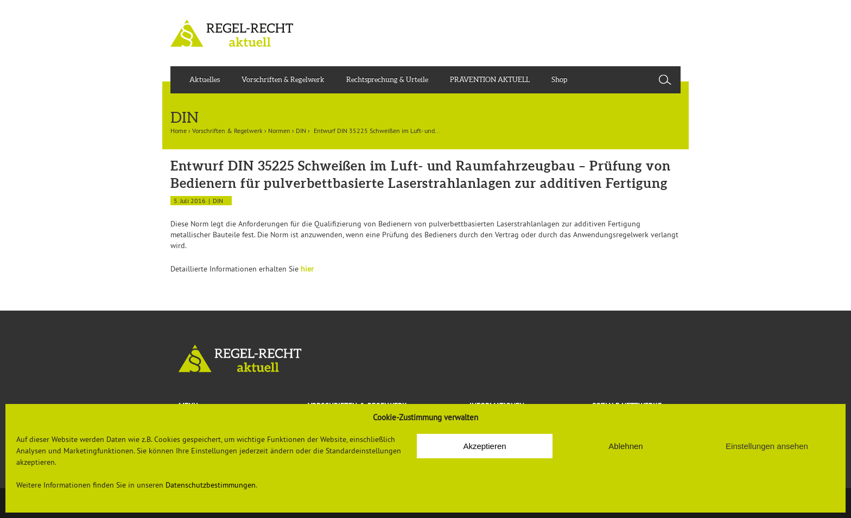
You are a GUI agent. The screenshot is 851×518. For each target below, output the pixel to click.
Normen (279, 131)
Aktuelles (204, 79)
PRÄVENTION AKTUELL (490, 79)
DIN (301, 131)
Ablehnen (625, 446)
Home (178, 131)
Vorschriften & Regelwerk (283, 79)
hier (307, 269)
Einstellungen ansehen (767, 446)
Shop (559, 79)
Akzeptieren (484, 446)
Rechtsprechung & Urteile (387, 79)
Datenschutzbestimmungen (211, 485)
